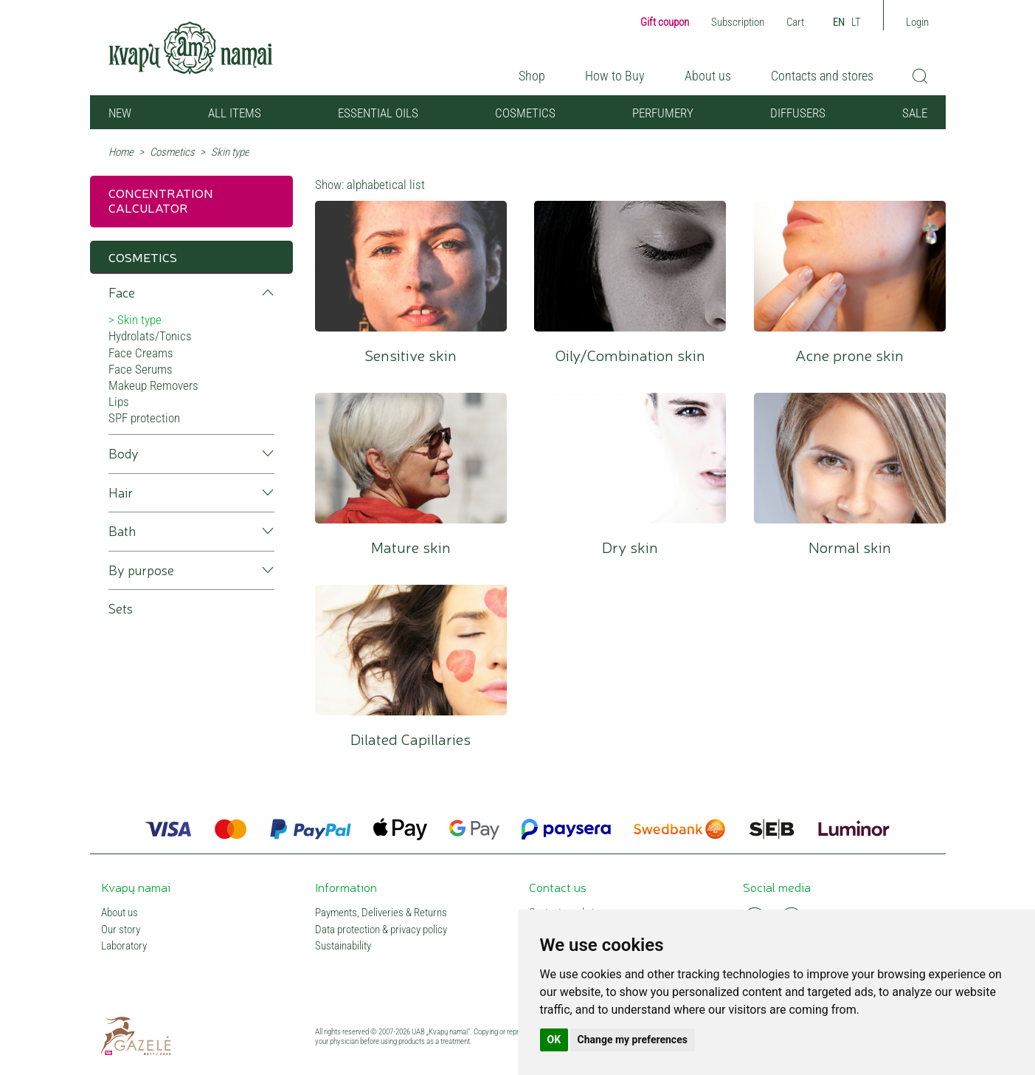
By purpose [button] (141, 570)
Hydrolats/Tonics (150, 336)
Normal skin (850, 458)
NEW (119, 113)
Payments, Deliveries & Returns (381, 913)
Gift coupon (664, 22)
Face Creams (140, 353)
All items (234, 113)
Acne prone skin (850, 266)
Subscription (737, 22)
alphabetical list (386, 184)
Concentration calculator (160, 200)
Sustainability (343, 946)
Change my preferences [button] (633, 1039)
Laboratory (124, 946)
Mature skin (411, 458)
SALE (914, 113)
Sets (120, 609)
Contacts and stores (822, 75)
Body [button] (123, 453)
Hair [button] (120, 493)
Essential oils (378, 113)
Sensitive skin (411, 266)
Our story (120, 930)
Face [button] (121, 292)
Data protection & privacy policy (381, 930)
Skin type (139, 319)
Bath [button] (122, 531)
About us (708, 75)
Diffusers (797, 113)
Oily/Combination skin (630, 266)
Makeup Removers (153, 385)
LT (856, 22)
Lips (118, 401)
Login (917, 22)
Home (121, 152)
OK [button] (554, 1039)
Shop (532, 75)
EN (839, 22)
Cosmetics (525, 113)
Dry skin (630, 458)
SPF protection (144, 418)
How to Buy (615, 75)
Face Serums (140, 369)
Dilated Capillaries (411, 650)
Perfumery (662, 113)
